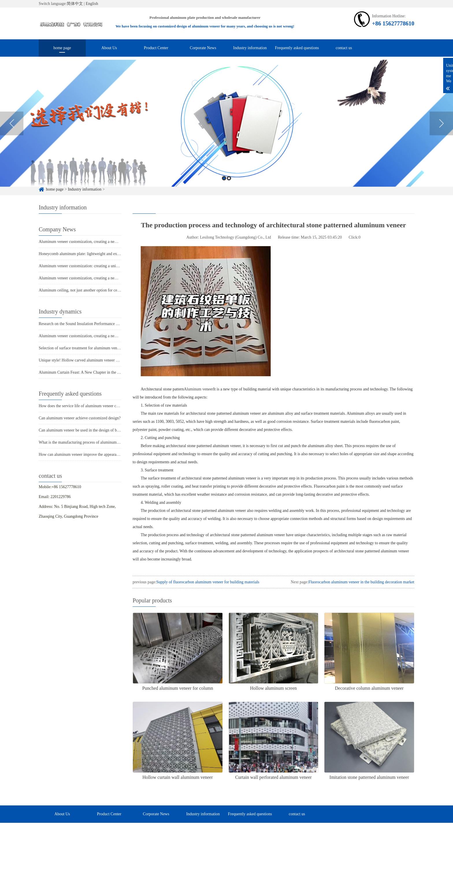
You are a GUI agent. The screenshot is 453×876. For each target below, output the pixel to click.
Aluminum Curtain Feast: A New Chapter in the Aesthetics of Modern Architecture (106, 372)
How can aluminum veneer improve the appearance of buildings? (91, 454)
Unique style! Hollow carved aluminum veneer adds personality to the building (103, 360)
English (92, 3)
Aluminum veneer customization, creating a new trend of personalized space (100, 241)
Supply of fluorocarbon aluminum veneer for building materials (207, 582)
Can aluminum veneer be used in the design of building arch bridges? (95, 430)
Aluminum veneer (198, 389)
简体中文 (75, 3)
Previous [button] (11, 133)
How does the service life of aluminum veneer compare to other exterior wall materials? (110, 406)
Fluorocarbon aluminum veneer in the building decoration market (361, 582)
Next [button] (441, 133)
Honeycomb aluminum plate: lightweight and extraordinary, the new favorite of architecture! (114, 254)
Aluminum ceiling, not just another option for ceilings (82, 290)
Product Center (156, 48)
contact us (344, 48)
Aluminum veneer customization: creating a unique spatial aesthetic (93, 266)
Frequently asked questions (297, 48)
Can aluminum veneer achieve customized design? (79, 418)
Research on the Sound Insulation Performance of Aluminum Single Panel (99, 324)
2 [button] (229, 188)
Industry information (250, 48)
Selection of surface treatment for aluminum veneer (80, 348)
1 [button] (224, 188)
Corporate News (203, 48)
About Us (109, 48)
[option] (226, 133)
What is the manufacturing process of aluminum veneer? (84, 442)
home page (62, 48)
